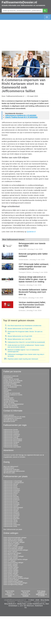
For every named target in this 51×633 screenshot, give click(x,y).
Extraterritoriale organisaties (11, 382)
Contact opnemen (8, 415)
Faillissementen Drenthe (10, 429)
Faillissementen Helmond (11, 509)
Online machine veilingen (10, 567)
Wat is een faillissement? (10, 466)
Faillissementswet (8, 468)
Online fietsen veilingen (10, 551)
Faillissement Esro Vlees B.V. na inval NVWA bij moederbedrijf (26, 342)
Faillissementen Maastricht (11, 515)
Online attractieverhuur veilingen (13, 541)
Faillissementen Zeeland (10, 445)
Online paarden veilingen (10, 572)
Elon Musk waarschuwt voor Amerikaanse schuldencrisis (24, 325)
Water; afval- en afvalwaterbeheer (13, 404)
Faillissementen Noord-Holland (12, 440)
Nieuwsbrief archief (9, 421)
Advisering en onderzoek (10, 376)
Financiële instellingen (10, 384)
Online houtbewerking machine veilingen (15, 559)
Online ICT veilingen (9, 561)
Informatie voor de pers (10, 420)
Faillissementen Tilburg (10, 520)
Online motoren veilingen (10, 570)
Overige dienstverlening (10, 401)
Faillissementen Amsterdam (11, 490)
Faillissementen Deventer (11, 496)
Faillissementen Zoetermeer (11, 525)
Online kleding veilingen (10, 565)
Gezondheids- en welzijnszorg (12, 385)
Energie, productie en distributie (12, 380)
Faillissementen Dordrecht (11, 498)
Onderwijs (6, 396)
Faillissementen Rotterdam (11, 518)
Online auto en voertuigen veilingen (14, 542)
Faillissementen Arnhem (10, 493)
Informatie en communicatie (11, 393)
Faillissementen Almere (10, 487)
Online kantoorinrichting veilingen (13, 562)
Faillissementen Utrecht (10, 444)
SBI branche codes (9, 473)
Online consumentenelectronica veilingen (15, 550)
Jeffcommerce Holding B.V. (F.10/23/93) (20, 115)
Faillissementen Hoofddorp (11, 514)
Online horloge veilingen (10, 558)
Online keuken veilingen (10, 564)
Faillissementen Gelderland (11, 434)
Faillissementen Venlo (10, 523)
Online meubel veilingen (10, 569)
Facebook (25, 596)
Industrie (6, 391)
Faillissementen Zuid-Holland (12, 447)
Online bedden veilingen (10, 545)
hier (22, 455)
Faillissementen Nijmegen (11, 517)
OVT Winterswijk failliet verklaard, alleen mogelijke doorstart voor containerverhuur (34, 266)
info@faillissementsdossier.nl (15, 600)
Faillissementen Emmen (10, 501)
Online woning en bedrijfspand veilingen (15, 583)
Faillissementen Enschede (11, 503)
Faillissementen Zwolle (10, 526)
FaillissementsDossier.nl (19, 2)
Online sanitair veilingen (10, 573)
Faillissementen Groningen (11, 436)
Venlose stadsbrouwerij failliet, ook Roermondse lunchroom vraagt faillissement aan (32, 304)
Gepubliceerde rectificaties (11, 469)
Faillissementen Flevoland (11, 431)
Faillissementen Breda (10, 495)
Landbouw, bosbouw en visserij (12, 395)
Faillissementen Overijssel (11, 442)
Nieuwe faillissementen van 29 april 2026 (20, 328)
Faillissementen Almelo (10, 485)
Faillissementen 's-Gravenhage (12, 481)
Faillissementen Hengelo (10, 510)
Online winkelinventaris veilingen (13, 581)
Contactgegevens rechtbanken (12, 418)
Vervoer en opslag (8, 402)
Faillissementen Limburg (10, 437)
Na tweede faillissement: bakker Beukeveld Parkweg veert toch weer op (33, 292)
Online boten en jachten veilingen (13, 547)
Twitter (10, 596)
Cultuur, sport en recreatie (11, 379)
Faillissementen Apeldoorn (11, 492)
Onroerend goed (8, 398)
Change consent (40, 602)
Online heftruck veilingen (10, 555)
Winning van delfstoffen (10, 405)
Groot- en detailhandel (10, 387)
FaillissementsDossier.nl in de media (14, 417)
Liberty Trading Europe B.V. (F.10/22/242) (21, 117)
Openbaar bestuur (8, 399)
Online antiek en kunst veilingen (12, 539)
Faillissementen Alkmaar (10, 484)
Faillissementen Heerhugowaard (13, 507)
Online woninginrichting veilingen (13, 584)
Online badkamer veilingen (11, 544)
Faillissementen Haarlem (10, 506)
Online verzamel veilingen (11, 580)
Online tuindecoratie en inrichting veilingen (16, 578)
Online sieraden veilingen (11, 575)
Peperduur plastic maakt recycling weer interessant (23, 359)
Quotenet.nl (31, 232)
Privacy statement (24, 602)
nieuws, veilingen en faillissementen (41, 592)
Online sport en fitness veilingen (13, 576)
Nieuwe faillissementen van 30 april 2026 (20, 336)
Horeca (5, 388)
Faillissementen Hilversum (11, 512)
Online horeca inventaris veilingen (13, 556)
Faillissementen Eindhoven (11, 500)
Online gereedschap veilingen (12, 553)
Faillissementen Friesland (11, 433)
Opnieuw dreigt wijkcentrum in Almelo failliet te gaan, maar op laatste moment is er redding (32, 279)
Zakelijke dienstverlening (10, 407)
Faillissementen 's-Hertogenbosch (13, 482)
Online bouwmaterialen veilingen (13, 548)
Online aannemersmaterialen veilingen (14, 537)
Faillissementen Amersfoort (11, 489)
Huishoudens (7, 390)
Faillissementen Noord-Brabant (12, 439)
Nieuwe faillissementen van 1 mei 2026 (19, 339)
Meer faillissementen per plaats (12, 529)
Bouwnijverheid (8, 377)
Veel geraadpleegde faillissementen (14, 471)
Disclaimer (11, 602)
